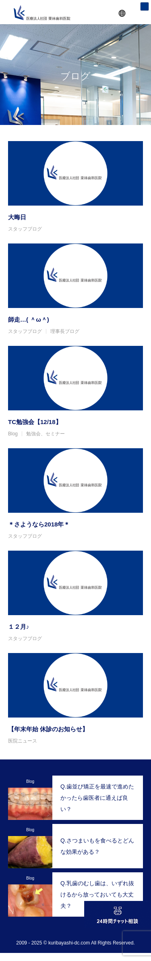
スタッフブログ (25, 229)
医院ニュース (22, 740)
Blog (13, 433)
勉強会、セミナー (45, 433)
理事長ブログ (64, 331)
